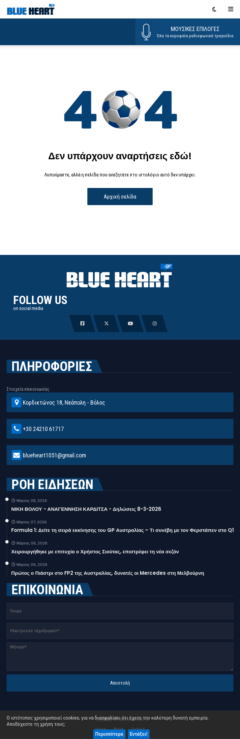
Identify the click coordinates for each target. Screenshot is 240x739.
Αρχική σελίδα (120, 196)
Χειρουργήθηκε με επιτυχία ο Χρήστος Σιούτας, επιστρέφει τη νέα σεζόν (95, 551)
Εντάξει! (139, 734)
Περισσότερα (109, 734)
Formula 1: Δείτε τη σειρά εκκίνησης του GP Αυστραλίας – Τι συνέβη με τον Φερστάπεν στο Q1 (122, 530)
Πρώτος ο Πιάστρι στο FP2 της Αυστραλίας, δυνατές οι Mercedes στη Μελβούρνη (107, 573)
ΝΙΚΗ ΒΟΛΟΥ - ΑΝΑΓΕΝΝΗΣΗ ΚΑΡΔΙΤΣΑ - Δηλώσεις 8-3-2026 (86, 509)
